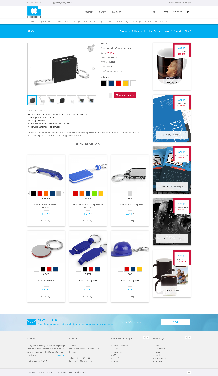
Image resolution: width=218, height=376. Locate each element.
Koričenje (137, 21)
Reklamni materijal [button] (72, 21)
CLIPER (88, 274)
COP (130, 274)
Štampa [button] (30, 21)
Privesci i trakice (161, 31)
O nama (102, 12)
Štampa (157, 345)
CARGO (130, 198)
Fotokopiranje (123, 21)
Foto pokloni (89, 21)
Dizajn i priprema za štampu (49, 21)
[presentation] (72, 21)
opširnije (61, 355)
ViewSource (82, 372)
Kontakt (116, 12)
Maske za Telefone (120, 345)
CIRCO (46, 274)
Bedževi (148, 21)
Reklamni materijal (141, 31)
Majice (101, 21)
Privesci (177, 31)
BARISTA (46, 198)
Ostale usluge (161, 21)
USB (114, 355)
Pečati (110, 21)
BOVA (88, 198)
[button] (93, 45)
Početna (89, 12)
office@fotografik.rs (63, 2)
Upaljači (116, 358)
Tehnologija (117, 352)
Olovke (116, 348)
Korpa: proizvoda (173, 11)
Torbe (115, 361)
